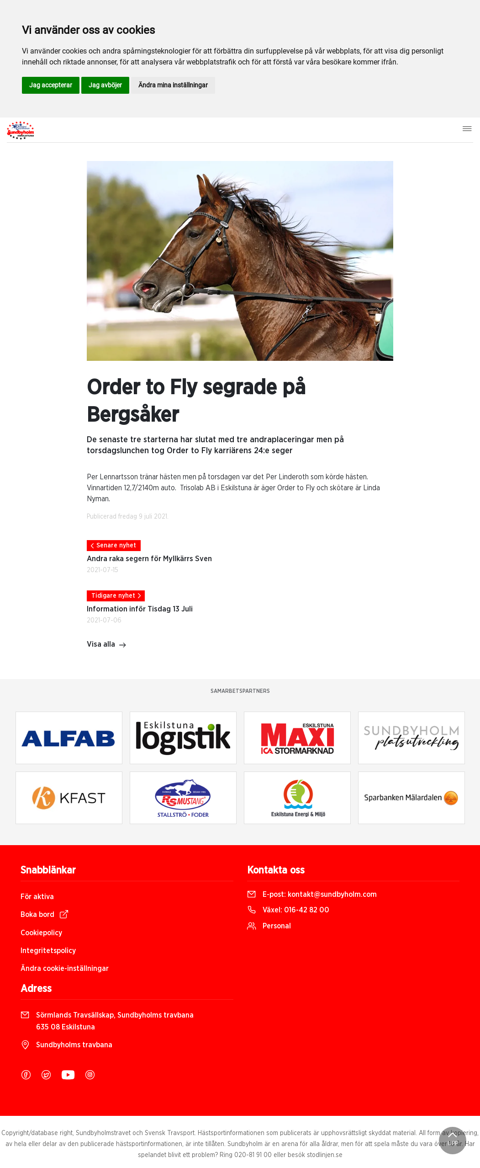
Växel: (288, 910)
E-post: (312, 894)
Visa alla (107, 645)
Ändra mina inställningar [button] (173, 85)
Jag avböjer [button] (105, 85)
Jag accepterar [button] (50, 85)
